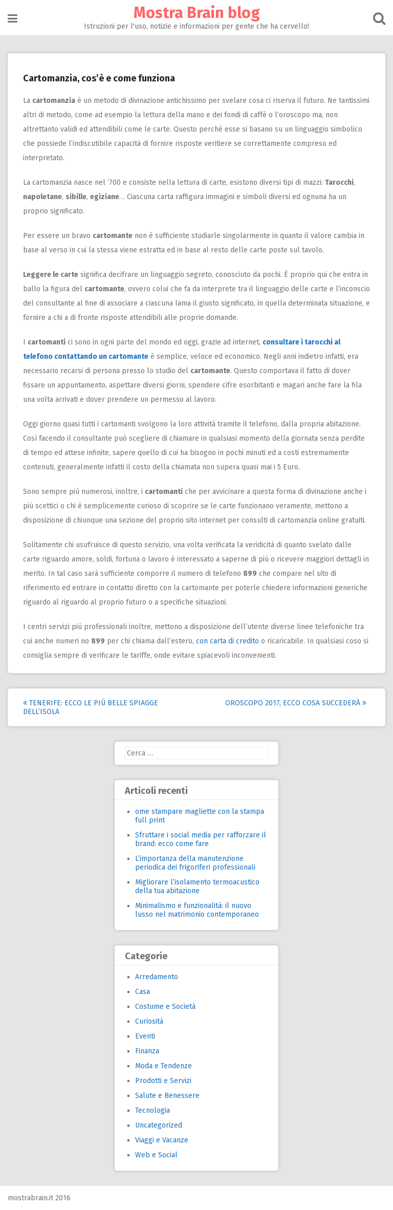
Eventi (145, 1036)
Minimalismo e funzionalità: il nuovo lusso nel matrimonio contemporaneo (197, 910)
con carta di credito (227, 641)
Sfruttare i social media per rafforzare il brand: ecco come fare (200, 839)
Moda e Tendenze (163, 1066)
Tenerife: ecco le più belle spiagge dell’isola (90, 707)
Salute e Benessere (167, 1095)
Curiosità (149, 1021)
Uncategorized (158, 1125)
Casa (142, 991)
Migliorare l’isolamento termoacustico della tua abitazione (197, 886)
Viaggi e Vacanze (161, 1140)
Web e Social (156, 1155)
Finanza (147, 1051)
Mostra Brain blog (197, 13)
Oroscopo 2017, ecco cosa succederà (295, 703)
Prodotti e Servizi (163, 1080)
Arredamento (156, 977)
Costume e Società (165, 1006)
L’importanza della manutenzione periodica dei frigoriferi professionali (195, 863)
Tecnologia (152, 1110)
